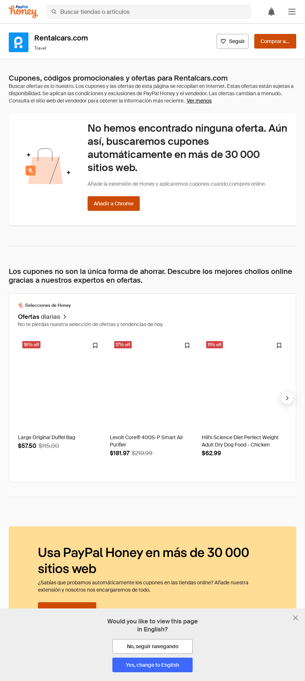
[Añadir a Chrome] (114, 203)
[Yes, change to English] (152, 665)
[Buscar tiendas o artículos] (149, 11)
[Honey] (23, 11)
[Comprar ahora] (275, 41)
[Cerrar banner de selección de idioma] (295, 618)
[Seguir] (232, 41)
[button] (291, 11)
